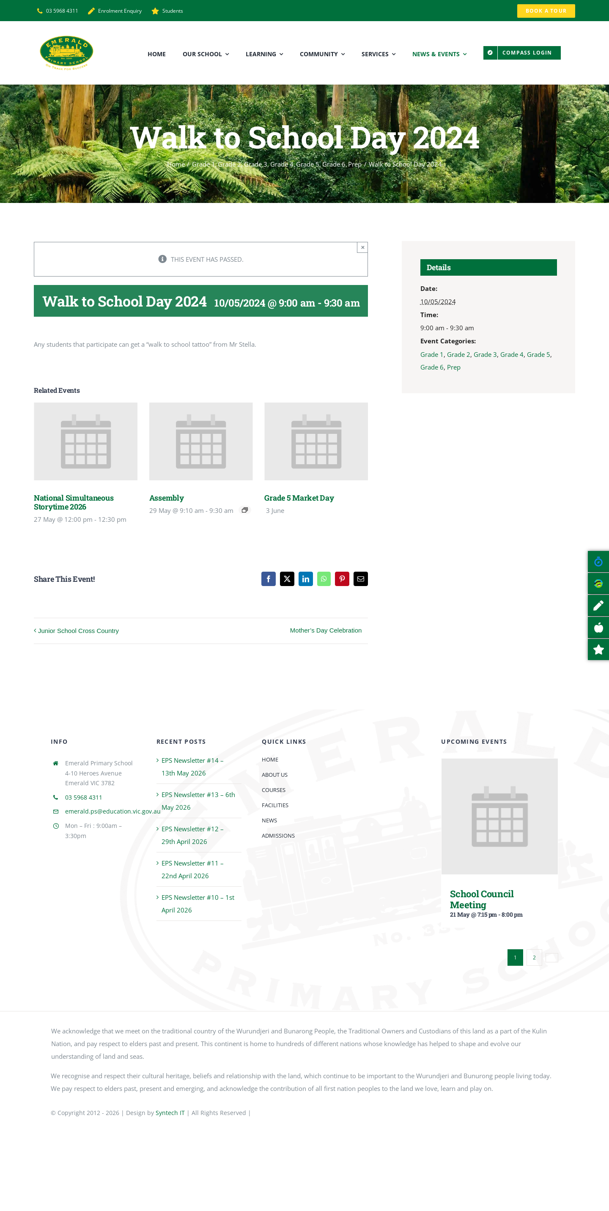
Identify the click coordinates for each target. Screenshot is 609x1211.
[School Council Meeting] (500, 765)
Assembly (166, 498)
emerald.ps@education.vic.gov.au (113, 811)
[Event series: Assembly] (245, 509)
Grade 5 (538, 354)
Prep (454, 367)
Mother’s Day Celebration (326, 630)
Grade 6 (432, 367)
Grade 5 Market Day (299, 498)
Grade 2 (458, 354)
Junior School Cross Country (78, 630)
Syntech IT (170, 1113)
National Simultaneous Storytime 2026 (73, 502)
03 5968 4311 (83, 797)
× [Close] (363, 247)
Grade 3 (485, 354)
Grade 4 (512, 354)
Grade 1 (432, 354)
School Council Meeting (481, 899)
